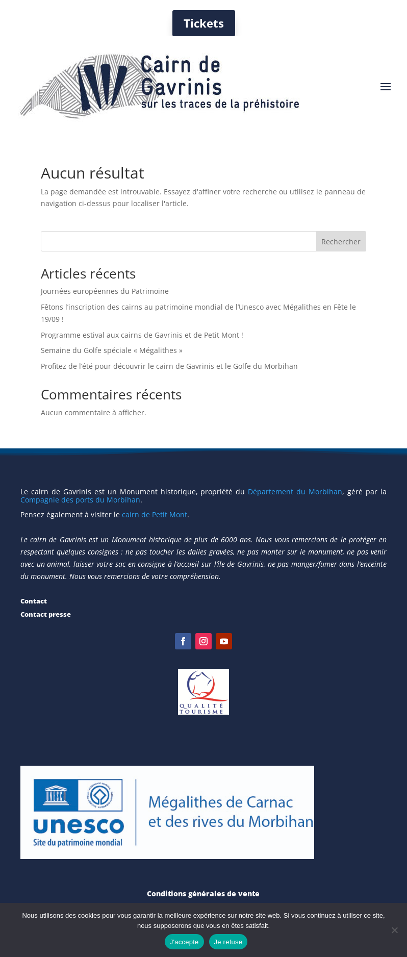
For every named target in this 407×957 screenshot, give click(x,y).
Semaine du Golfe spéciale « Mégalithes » (112, 350)
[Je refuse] (394, 930)
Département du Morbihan (295, 491)
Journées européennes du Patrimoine (105, 291)
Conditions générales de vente (203, 893)
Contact (33, 601)
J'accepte (184, 942)
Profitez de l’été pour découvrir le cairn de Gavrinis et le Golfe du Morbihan (169, 366)
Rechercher (341, 241)
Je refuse (228, 942)
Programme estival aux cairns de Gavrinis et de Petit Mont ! (142, 335)
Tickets (204, 23)
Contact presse (45, 614)
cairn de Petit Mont (154, 514)
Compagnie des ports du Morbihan (80, 500)
